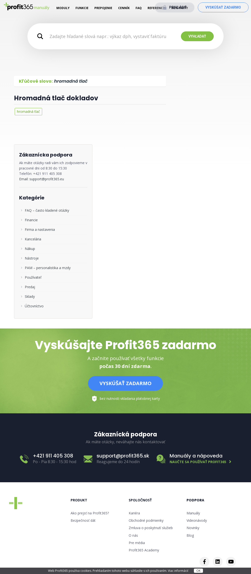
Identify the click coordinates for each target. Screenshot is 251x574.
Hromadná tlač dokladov (56, 98)
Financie (31, 220)
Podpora (195, 500)
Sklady (30, 296)
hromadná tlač (28, 111)
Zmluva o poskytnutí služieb (151, 527)
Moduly (63, 8)
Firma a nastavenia (40, 229)
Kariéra (134, 513)
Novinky (193, 527)
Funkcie (81, 8)
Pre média (137, 542)
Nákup (30, 248)
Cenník (124, 8)
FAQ (139, 8)
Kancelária (33, 239)
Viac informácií (178, 571)
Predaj (30, 287)
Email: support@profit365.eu (41, 179)
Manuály (193, 513)
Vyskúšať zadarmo (223, 7)
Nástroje (32, 258)
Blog (190, 535)
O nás (133, 535)
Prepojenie (103, 8)
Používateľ (33, 277)
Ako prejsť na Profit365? (90, 513)
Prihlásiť (178, 7)
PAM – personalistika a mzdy (48, 267)
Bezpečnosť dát (83, 520)
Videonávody (197, 520)
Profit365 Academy (144, 550)
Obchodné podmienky (146, 520)
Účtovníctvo (34, 306)
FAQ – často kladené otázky (47, 210)
